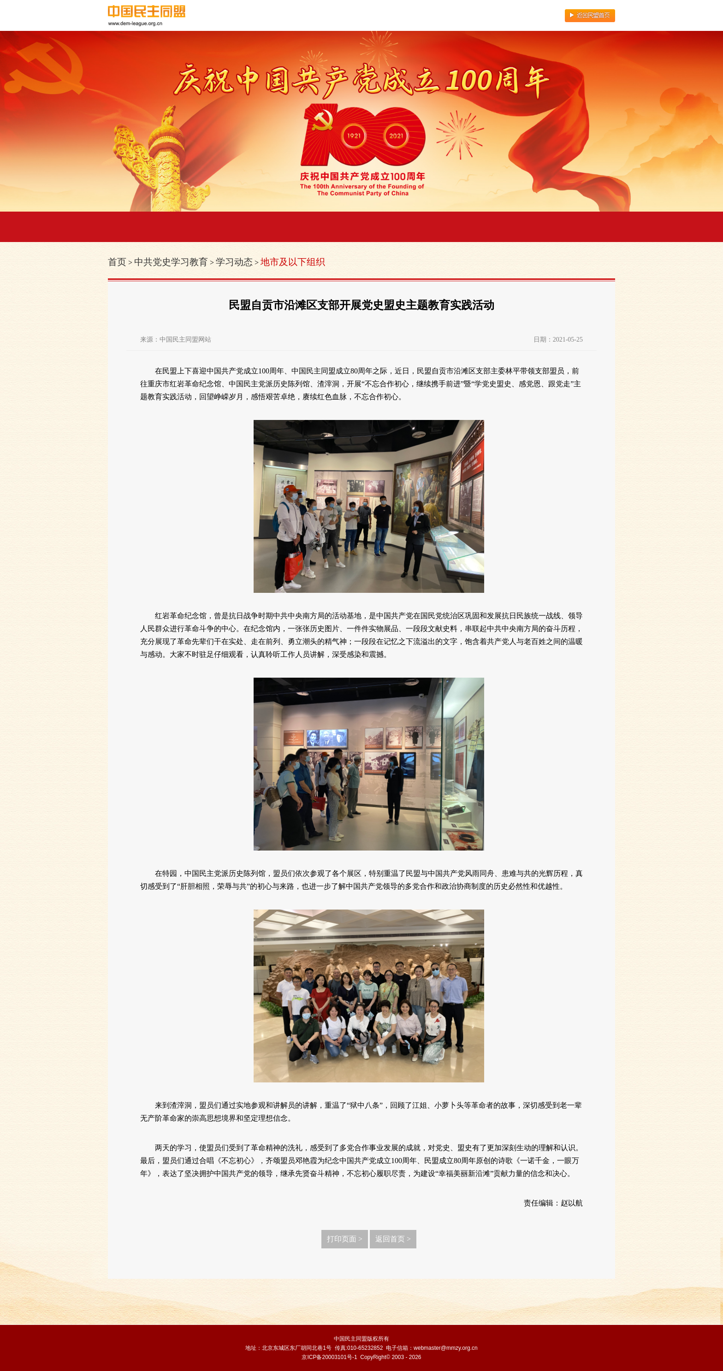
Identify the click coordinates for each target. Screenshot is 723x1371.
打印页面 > (344, 1239)
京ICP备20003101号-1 (329, 1357)
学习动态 (234, 262)
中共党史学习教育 (171, 262)
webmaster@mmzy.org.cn (446, 1348)
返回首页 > (393, 1239)
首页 (117, 262)
